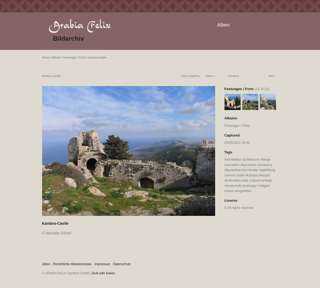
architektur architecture (242, 159)
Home (46, 57)
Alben (223, 25)
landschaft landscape (241, 186)
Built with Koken (103, 273)
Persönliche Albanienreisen (72, 264)
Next (271, 75)
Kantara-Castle (97, 57)
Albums (56, 57)
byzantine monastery (257, 165)
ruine (229, 191)
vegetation (243, 191)
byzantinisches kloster (242, 170)
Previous (233, 75)
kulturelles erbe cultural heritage (249, 180)
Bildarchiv (68, 38)
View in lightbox (190, 75)
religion (265, 186)
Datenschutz (122, 264)
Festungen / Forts (74, 57)
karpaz (266, 175)
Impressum (102, 264)
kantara (252, 175)
